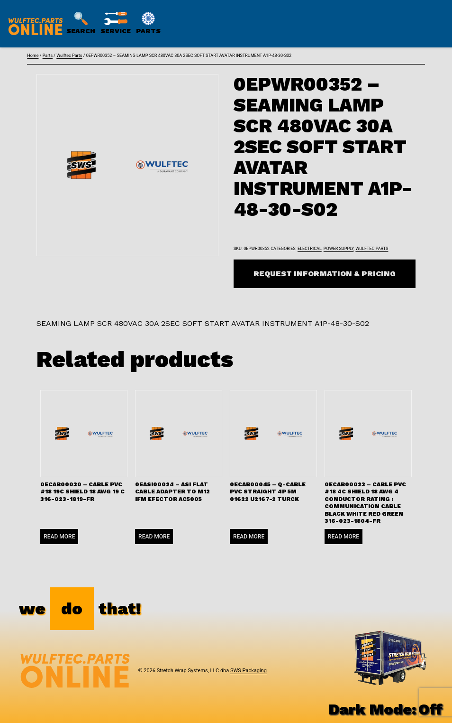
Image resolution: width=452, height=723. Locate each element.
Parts (48, 55)
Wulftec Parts (69, 55)
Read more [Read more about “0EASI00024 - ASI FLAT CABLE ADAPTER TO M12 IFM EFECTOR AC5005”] (154, 536)
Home (32, 55)
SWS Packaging (248, 670)
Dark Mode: (385, 709)
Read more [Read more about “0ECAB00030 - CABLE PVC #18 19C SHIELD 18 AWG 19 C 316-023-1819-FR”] (59, 536)
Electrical (310, 248)
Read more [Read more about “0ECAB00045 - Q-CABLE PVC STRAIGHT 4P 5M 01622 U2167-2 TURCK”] (248, 536)
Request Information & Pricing (324, 273)
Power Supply (339, 248)
